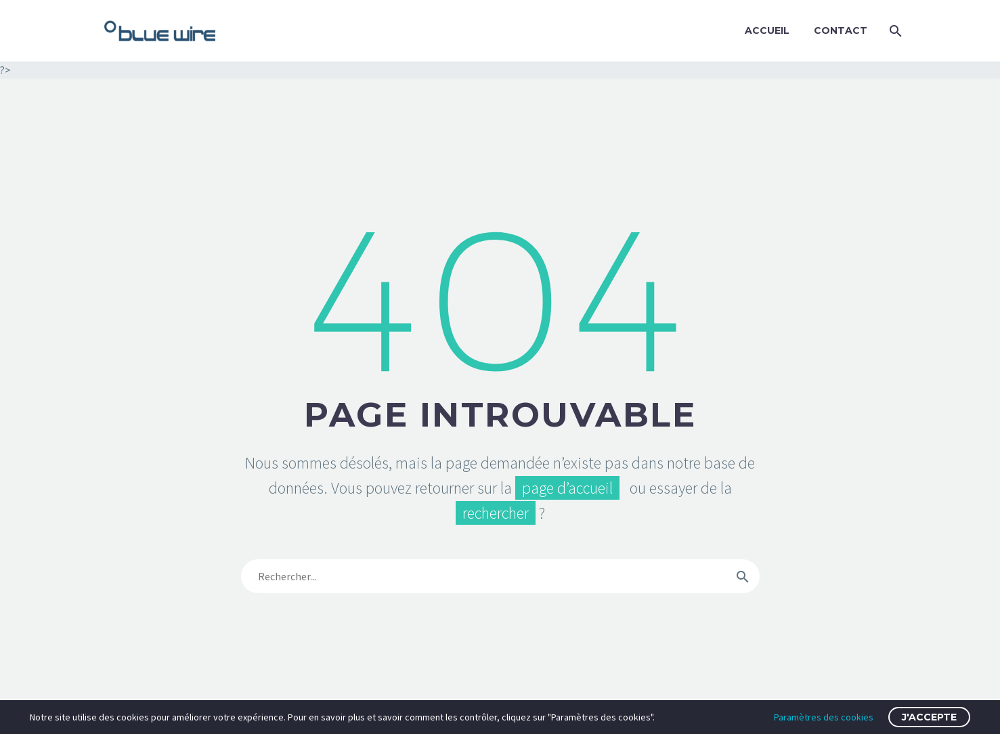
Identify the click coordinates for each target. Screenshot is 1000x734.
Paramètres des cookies (823, 717)
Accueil (767, 30)
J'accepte (929, 717)
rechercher (495, 512)
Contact (840, 30)
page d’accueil (567, 487)
